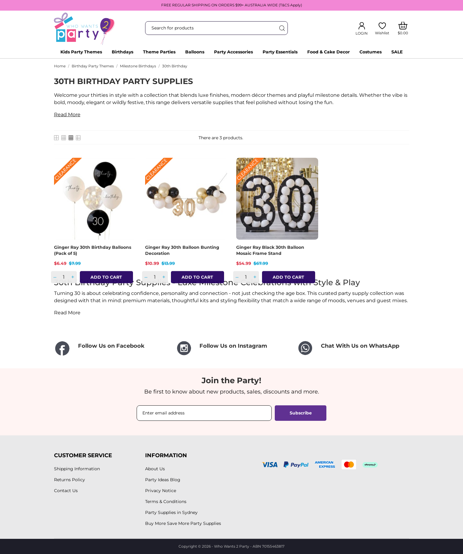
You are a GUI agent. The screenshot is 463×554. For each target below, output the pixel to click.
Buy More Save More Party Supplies (183, 523)
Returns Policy (69, 479)
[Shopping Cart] (403, 28)
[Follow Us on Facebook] (110, 349)
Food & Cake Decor (328, 52)
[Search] (282, 28)
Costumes (370, 52)
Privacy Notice (160, 490)
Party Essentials (280, 52)
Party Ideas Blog (162, 479)
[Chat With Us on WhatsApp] (353, 348)
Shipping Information (77, 468)
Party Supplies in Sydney (171, 512)
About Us (155, 468)
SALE (397, 52)
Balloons (194, 52)
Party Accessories (233, 52)
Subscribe (301, 413)
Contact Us (66, 490)
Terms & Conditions (165, 501)
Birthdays (122, 52)
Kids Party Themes (81, 52)
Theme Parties (159, 52)
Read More (67, 114)
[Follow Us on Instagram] (231, 348)
